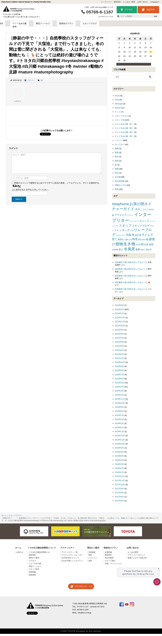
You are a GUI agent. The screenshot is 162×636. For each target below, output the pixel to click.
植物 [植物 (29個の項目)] (119, 246)
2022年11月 (120, 324)
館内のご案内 (34, 560)
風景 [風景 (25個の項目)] (131, 251)
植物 (117, 171)
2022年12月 (120, 320)
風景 (117, 191)
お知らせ (19, 554)
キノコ (118, 114)
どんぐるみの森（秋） (124, 138)
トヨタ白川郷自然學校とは (39, 554)
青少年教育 (109, 560)
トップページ (106, 2)
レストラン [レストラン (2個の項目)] (121, 237)
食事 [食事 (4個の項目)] (137, 251)
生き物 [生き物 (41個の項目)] (129, 246)
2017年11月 (120, 483)
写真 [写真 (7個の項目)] (128, 237)
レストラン (92, 560)
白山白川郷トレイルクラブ (72, 563)
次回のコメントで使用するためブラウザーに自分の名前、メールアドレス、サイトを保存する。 (57, 185)
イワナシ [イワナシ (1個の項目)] (130, 217)
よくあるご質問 (129, 2)
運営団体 (117, 2)
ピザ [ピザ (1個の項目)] (131, 232)
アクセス (127, 9)
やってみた (119, 146)
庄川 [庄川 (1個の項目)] (130, 242)
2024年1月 (119, 316)
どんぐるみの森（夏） (124, 130)
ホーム (4, 518)
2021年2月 (119, 356)
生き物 (118, 179)
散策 (117, 163)
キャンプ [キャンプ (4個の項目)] (144, 223)
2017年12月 (120, 478)
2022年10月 (120, 328)
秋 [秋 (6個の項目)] (142, 246)
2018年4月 (119, 462)
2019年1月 (119, 434)
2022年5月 (119, 336)
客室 (90, 557)
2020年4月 (119, 389)
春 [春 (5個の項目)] (147, 241)
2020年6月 (119, 381)
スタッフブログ (142, 25)
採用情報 (32, 574)
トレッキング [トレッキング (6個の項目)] (122, 232)
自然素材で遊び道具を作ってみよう (130, 264)
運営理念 (32, 557)
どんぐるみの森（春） (124, 134)
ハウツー (30, 82)
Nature (118, 110)
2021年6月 (119, 344)
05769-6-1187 (99, 12)
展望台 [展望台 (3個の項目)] (121, 241)
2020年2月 (119, 397)
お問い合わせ (142, 2)
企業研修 (108, 554)
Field (117, 102)
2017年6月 (119, 499)
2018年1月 (119, 474)
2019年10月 (120, 405)
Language (154, 2)
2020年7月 (119, 377)
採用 (157, 25)
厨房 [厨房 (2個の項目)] (137, 237)
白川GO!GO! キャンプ (70, 560)
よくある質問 (133, 554)
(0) (42, 82)
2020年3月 (119, 393)
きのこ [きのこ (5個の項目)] (138, 211)
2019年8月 (119, 413)
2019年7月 (119, 417)
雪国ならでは (120, 187)
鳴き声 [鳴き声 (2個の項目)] (149, 252)
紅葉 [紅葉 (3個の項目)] (146, 246)
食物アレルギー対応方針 (137, 560)
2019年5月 (119, 421)
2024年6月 (119, 307)
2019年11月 (120, 401)
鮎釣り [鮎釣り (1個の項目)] (143, 252)
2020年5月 (119, 385)
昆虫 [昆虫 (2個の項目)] (140, 242)
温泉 (90, 563)
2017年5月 (119, 503)
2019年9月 (119, 409)
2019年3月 (119, 425)
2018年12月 (120, 438)
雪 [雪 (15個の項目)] (125, 251)
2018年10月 (120, 446)
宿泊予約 (148, 9)
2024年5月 (119, 311)
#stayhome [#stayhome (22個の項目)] (120, 206)
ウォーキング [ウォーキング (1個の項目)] (134, 223)
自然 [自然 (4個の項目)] (151, 246)
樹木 (117, 175)
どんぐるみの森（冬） (124, 126)
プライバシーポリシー (136, 557)
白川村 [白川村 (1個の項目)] (138, 247)
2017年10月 (120, 487)
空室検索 (91, 554)
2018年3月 (119, 466)
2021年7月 (119, 340)
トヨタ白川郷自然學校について (19, 25)
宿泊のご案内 (65, 25)
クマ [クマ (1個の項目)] (151, 223)
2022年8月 (119, 332)
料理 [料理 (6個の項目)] (134, 241)
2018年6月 (119, 454)
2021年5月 (119, 348)
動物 (117, 151)
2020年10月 (120, 364)
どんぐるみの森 (83, 25)
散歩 (117, 159)
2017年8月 (119, 495)
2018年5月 (119, 458)
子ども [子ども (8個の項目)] (146, 237)
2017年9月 (119, 491)
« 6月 (118, 66)
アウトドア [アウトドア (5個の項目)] (120, 217)
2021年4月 (119, 352)
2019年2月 (119, 430)
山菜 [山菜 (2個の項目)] (126, 242)
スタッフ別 (119, 122)
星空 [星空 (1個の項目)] (144, 242)
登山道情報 (119, 183)
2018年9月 (119, 450)
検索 (155, 16)
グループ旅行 (110, 563)
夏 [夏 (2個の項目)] (140, 237)
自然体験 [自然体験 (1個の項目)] (115, 252)
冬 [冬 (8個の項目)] (133, 237)
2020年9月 (119, 368)
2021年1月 (119, 360)
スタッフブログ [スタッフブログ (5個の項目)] (140, 228)
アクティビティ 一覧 (70, 554)
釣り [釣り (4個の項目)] (121, 251)
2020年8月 (119, 373)
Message (119, 106)
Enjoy (117, 98)
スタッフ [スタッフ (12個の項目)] (125, 227)
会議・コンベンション (113, 566)
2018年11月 (120, 442)
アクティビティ (46, 25)
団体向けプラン (123, 25)
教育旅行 (108, 557)
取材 (117, 155)
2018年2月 (119, 470)
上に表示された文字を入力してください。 (31, 192)
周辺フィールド (103, 25)
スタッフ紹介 (34, 571)
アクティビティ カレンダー (72, 557)
